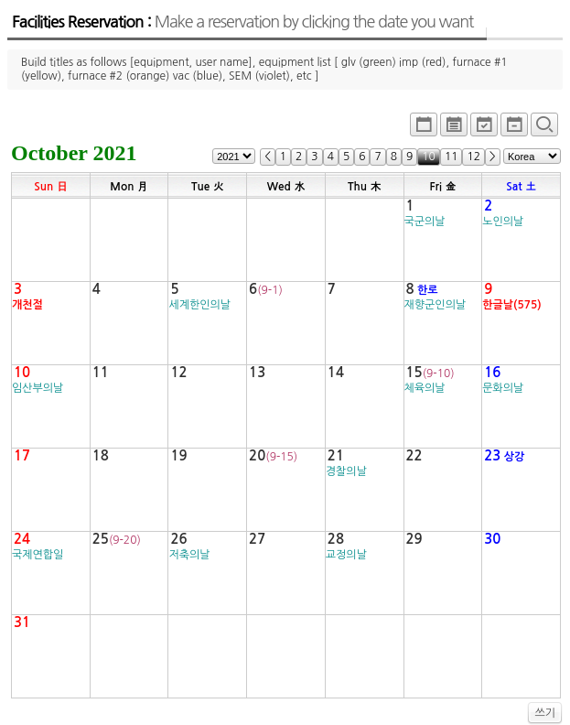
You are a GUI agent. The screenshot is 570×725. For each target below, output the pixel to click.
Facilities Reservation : (242, 22)
